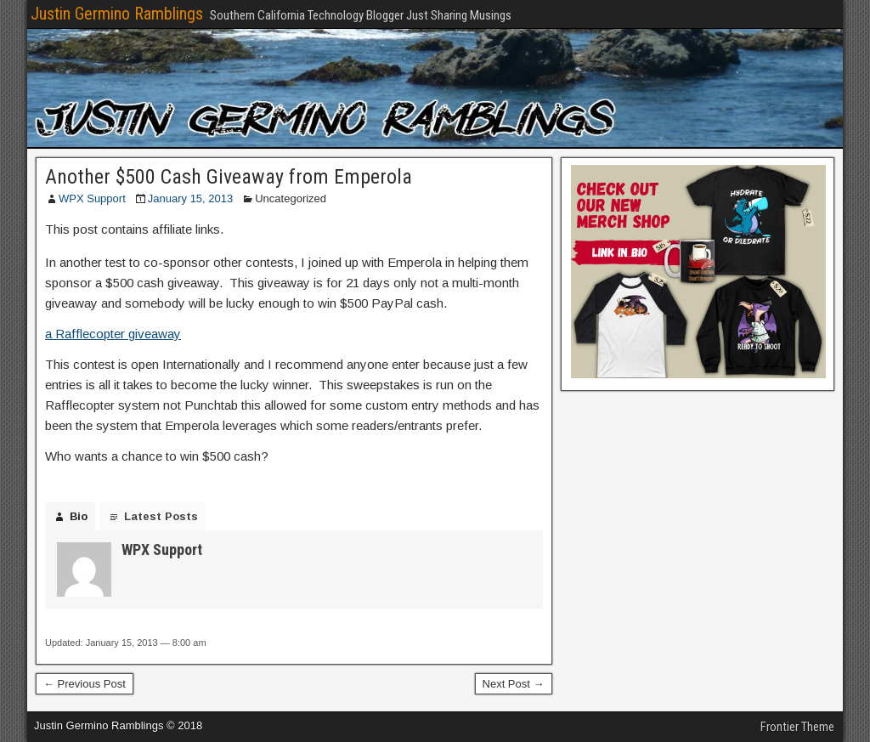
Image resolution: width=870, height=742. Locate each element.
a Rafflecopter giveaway (113, 333)
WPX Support (92, 198)
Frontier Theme (797, 726)
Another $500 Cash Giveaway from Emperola (228, 177)
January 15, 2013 (190, 198)
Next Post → (514, 683)
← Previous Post (84, 683)
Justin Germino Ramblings (117, 13)
